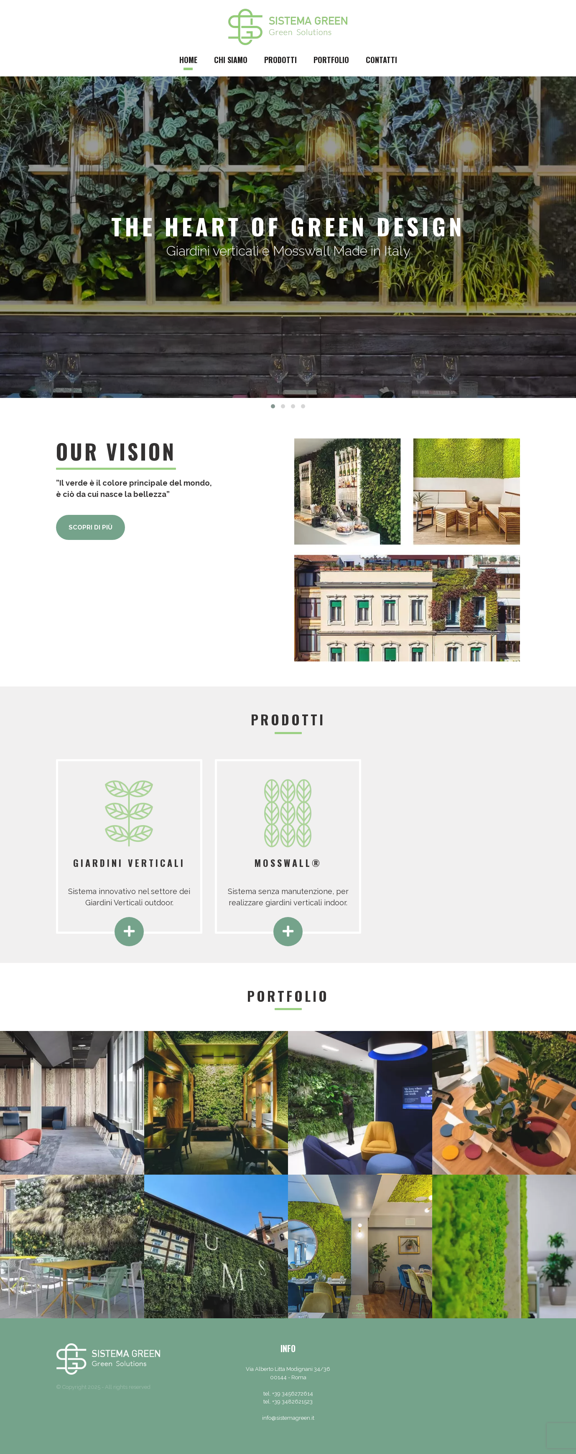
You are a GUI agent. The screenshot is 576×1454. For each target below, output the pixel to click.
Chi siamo (230, 59)
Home (188, 59)
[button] (273, 406)
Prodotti (280, 59)
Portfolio (331, 59)
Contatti (381, 59)
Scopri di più (90, 527)
